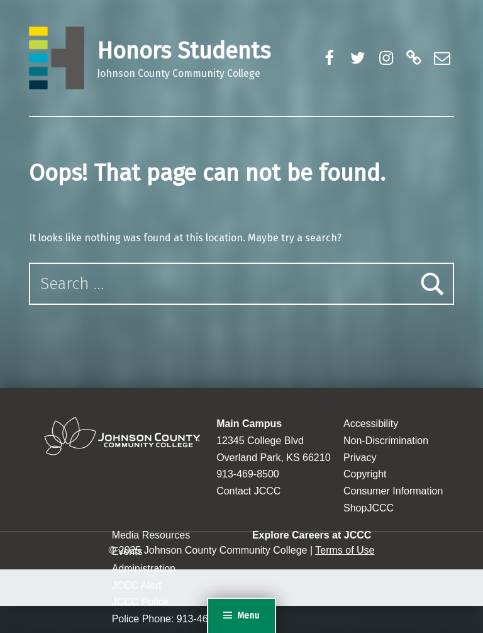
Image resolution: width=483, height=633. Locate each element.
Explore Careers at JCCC (311, 535)
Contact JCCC (248, 491)
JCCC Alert (137, 585)
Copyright (364, 474)
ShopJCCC (368, 508)
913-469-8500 (247, 474)
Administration (143, 568)
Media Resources (151, 535)
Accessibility (370, 423)
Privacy (359, 457)
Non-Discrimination (385, 440)
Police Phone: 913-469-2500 (176, 618)
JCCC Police (140, 601)
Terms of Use (344, 550)
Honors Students (183, 51)
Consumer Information (393, 491)
